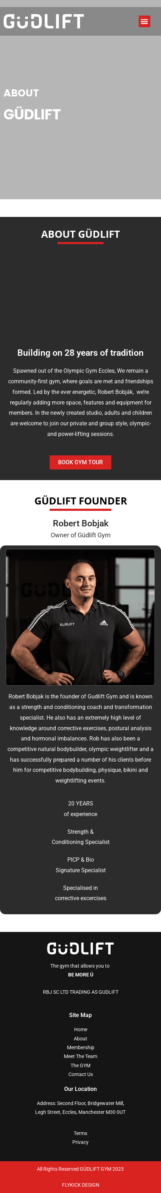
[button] (144, 21)
